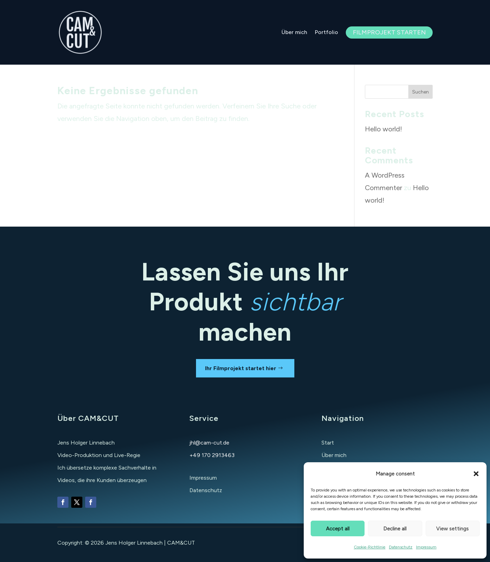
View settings (452, 529)
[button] (476, 473)
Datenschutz (401, 547)
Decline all (395, 529)
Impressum (426, 547)
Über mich (294, 32)
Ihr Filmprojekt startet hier (240, 368)
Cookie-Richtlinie (369, 547)
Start (327, 442)
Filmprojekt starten (389, 32)
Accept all (338, 529)
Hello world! (383, 129)
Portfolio (326, 32)
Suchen (420, 92)
